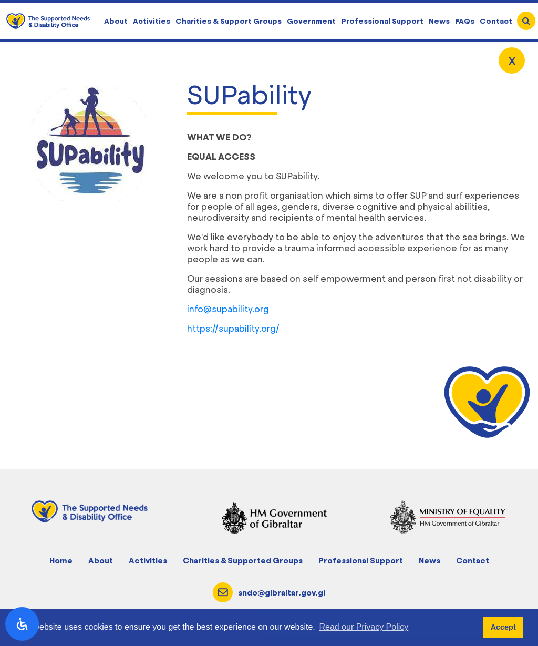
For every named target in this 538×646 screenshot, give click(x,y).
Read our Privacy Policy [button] (363, 626)
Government (311, 21)
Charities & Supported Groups (243, 561)
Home (61, 561)
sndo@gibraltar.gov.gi (281, 593)
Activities (151, 21)
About (116, 21)
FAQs (464, 21)
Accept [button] (503, 627)
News (439, 21)
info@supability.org (228, 309)
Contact (496, 21)
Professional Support (382, 21)
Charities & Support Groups (228, 21)
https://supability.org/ (233, 328)
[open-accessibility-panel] (22, 624)
